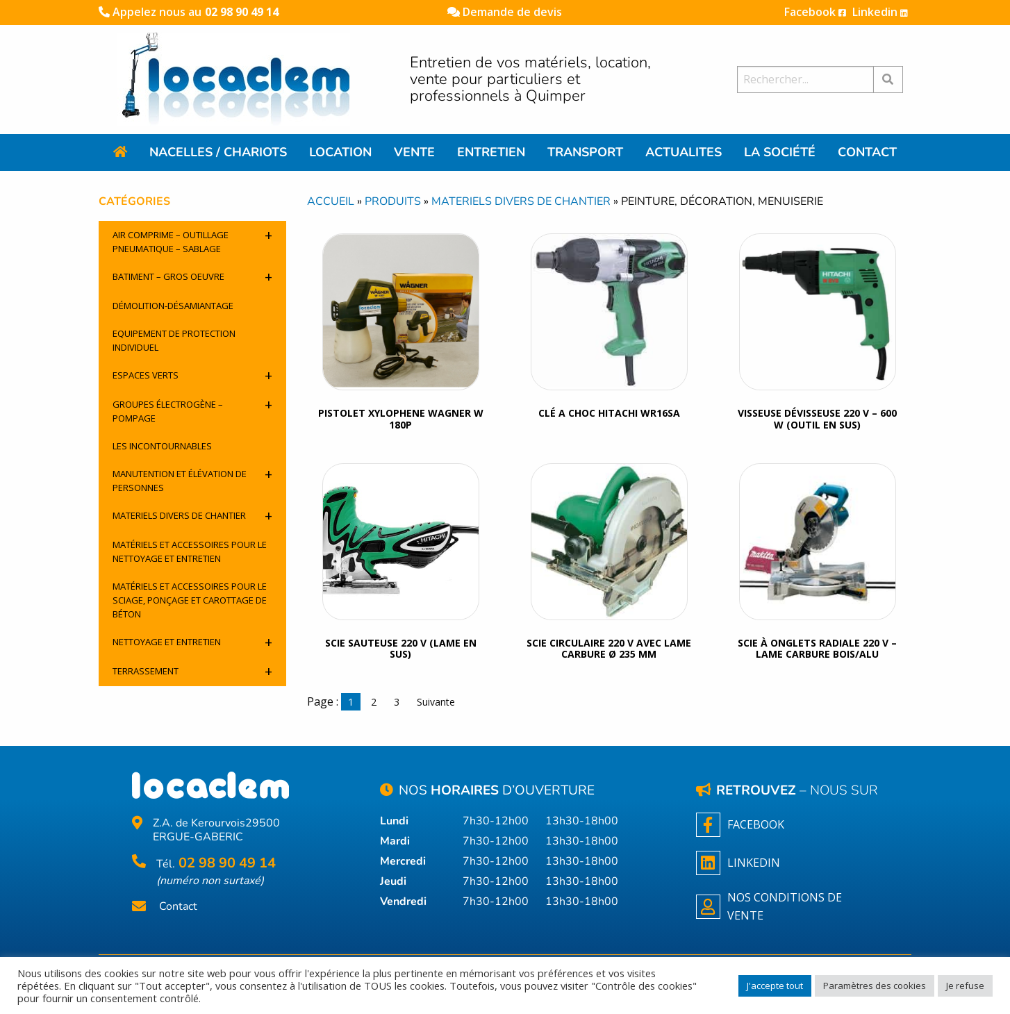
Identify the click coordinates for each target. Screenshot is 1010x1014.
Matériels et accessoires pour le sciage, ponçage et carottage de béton (190, 600)
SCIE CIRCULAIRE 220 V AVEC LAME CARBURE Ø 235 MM (609, 648)
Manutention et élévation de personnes (192, 479)
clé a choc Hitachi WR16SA (609, 412)
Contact (178, 906)
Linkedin (880, 11)
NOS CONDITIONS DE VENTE (769, 906)
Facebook (815, 11)
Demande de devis (504, 11)
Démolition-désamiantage (173, 305)
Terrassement (192, 671)
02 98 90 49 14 (242, 11)
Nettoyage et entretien (192, 642)
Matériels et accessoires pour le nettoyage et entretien (190, 551)
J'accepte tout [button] (775, 985)
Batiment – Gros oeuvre (192, 276)
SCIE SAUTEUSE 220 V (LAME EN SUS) (401, 648)
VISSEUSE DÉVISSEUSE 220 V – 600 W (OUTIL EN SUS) (817, 418)
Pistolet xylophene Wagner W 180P (400, 418)
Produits (393, 201)
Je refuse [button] (965, 985)
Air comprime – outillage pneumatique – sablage (192, 240)
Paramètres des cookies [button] (874, 985)
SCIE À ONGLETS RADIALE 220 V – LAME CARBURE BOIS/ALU (817, 648)
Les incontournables (162, 446)
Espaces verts (192, 375)
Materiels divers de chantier (192, 515)
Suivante (436, 701)
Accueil (330, 201)
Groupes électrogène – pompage (192, 409)
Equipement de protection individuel (174, 340)
